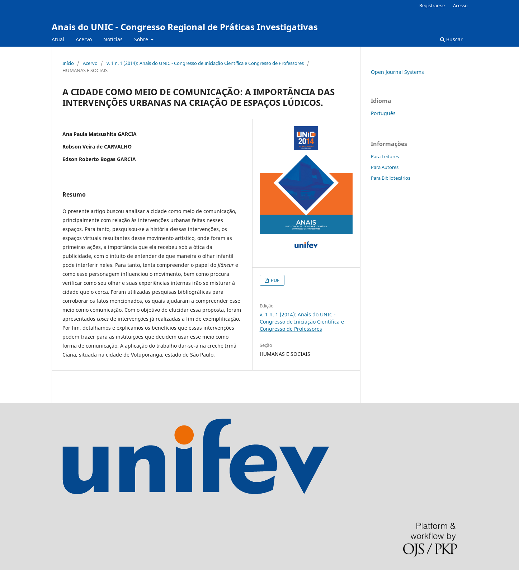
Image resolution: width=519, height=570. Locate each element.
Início (68, 63)
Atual (58, 39)
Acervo (84, 39)
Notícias (113, 39)
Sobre (142, 39)
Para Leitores (385, 156)
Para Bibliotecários (390, 178)
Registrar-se (432, 5)
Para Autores (384, 167)
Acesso (460, 5)
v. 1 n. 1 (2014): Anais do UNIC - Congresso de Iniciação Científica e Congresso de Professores (205, 63)
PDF (274, 280)
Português (383, 113)
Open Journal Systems (397, 72)
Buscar (451, 39)
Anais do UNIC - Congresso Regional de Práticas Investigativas (185, 27)
